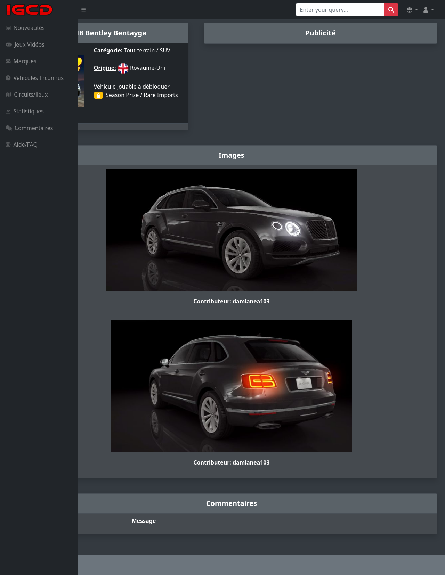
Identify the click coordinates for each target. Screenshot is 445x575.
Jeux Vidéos (25, 44)
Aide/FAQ (22, 144)
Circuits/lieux (27, 94)
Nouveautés (25, 28)
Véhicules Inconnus (35, 78)
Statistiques (25, 111)
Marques (21, 61)
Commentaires (29, 128)
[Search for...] (340, 9)
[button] (412, 10)
